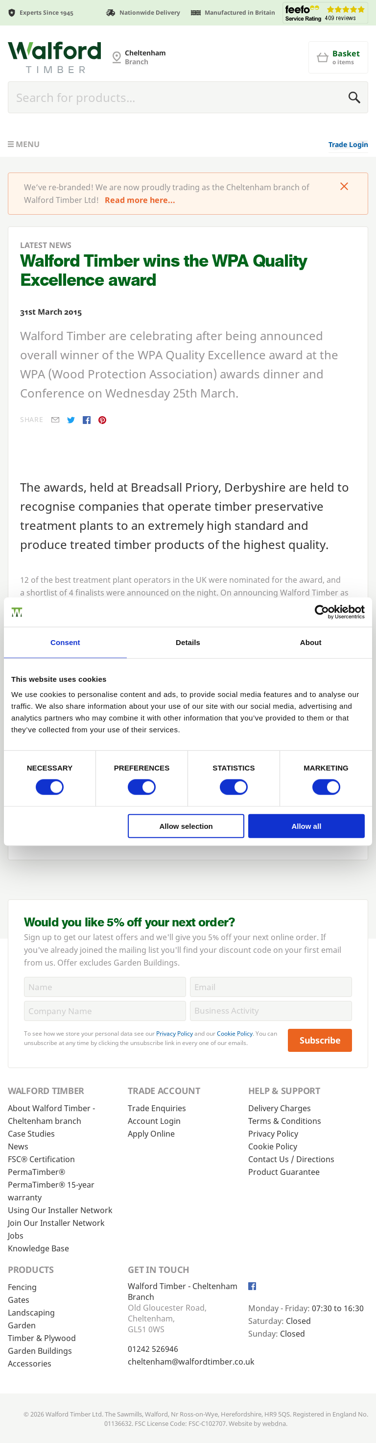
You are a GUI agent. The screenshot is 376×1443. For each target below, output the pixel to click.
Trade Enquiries (157, 1108)
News (18, 1146)
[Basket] (338, 57)
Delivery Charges (279, 1108)
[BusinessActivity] (271, 1011)
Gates (18, 1299)
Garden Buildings (40, 1350)
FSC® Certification (41, 1159)
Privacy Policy (174, 1033)
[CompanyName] (105, 1011)
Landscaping (31, 1312)
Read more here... (140, 200)
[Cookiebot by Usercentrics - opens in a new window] (322, 612)
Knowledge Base (38, 1248)
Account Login (154, 1121)
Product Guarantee (284, 1172)
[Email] (271, 987)
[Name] (105, 987)
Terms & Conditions (284, 1121)
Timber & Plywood (42, 1338)
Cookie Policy (235, 1033)
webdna (274, 1423)
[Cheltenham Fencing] (54, 57)
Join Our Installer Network (56, 1223)
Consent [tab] (65, 642)
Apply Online (151, 1133)
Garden (22, 1325)
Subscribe (320, 1040)
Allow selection (186, 825)
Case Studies (31, 1133)
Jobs (16, 1235)
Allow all (306, 825)
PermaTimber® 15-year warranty (51, 1191)
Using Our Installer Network (60, 1210)
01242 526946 (153, 1348)
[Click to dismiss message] (344, 187)
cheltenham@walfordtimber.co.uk (191, 1361)
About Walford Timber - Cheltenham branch (51, 1114)
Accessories (29, 1363)
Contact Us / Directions (291, 1159)
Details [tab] (188, 642)
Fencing (22, 1287)
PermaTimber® (36, 1172)
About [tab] (311, 642)
